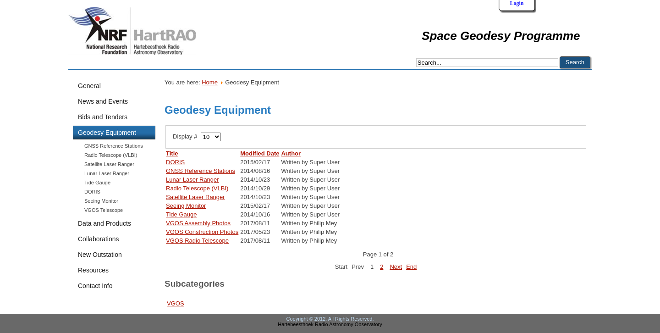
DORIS (92, 191)
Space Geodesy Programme (501, 36)
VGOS (175, 303)
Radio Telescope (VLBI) (110, 155)
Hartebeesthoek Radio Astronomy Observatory (330, 324)
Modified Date (259, 153)
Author (291, 153)
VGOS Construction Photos (202, 231)
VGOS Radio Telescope (197, 240)
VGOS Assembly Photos (198, 223)
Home (210, 82)
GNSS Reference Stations (113, 146)
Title (172, 153)
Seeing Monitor (101, 201)
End (411, 266)
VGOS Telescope (103, 210)
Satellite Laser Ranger (109, 164)
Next (396, 266)
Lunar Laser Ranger (106, 173)
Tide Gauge (97, 182)
